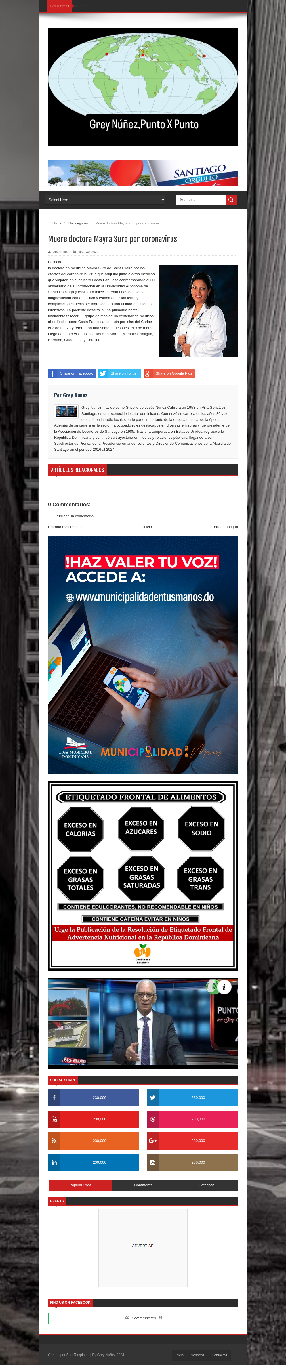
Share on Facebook (70, 373)
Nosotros (198, 1355)
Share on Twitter (118, 373)
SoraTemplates (77, 1355)
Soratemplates (144, 1318)
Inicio (147, 527)
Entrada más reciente (66, 527)
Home (56, 223)
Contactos (219, 1355)
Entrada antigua (224, 527)
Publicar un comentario (74, 516)
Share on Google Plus (168, 373)
